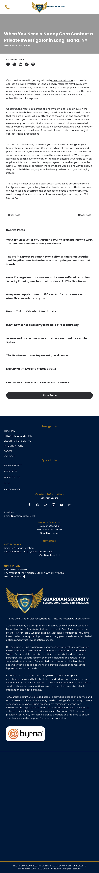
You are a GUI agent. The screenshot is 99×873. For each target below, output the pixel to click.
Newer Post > (85, 215)
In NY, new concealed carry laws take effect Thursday (42, 325)
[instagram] (53, 505)
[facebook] (29, 505)
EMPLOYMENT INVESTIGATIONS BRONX (31, 369)
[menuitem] (49, 430)
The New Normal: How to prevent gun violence (37, 355)
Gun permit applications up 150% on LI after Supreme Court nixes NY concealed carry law (46, 296)
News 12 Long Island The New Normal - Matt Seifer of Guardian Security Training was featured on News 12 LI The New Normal (48, 279)
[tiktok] (45, 505)
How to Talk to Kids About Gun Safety (31, 311)
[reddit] (70, 505)
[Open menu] (94, 7)
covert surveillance (62, 80)
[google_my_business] (37, 505)
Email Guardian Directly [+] (19, 516)
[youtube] (62, 505)
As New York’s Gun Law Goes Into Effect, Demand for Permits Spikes (46, 340)
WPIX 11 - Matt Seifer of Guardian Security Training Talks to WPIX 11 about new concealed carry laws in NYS (49, 241)
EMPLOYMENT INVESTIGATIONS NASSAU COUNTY (37, 382)
